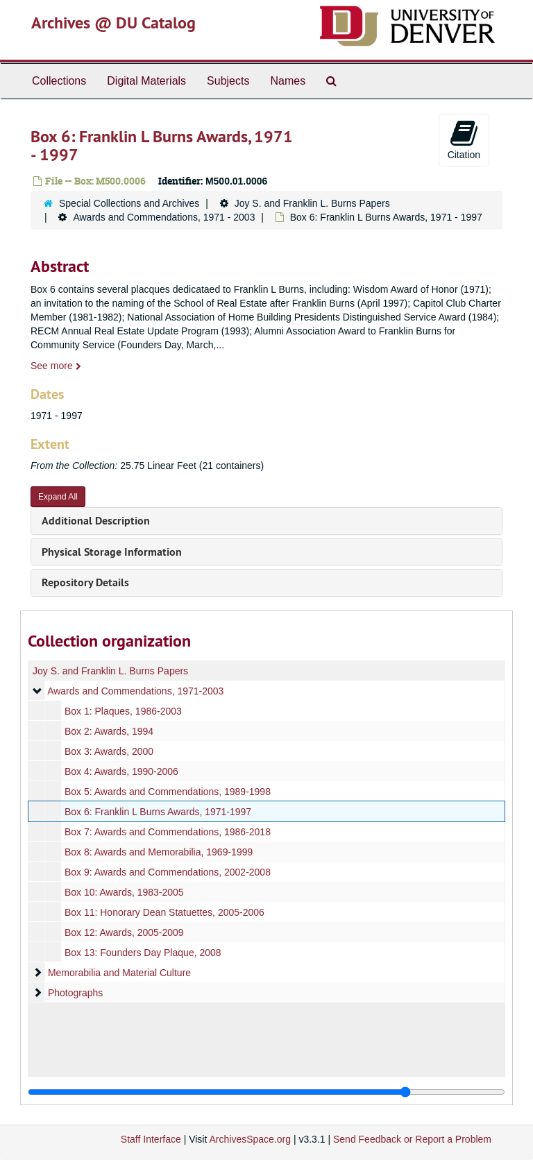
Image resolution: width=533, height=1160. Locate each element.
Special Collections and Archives (129, 203)
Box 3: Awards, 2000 (109, 751)
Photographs (75, 992)
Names (287, 81)
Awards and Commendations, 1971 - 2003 (164, 217)
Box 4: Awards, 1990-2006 (121, 771)
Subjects (228, 81)
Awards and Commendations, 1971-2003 (135, 691)
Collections (59, 81)
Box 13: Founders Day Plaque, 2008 (143, 952)
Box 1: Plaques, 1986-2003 (123, 711)
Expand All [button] (58, 497)
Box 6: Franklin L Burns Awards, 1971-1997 (158, 811)
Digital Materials (146, 81)
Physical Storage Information (112, 552)
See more (56, 365)
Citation (464, 139)
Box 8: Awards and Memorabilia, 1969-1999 (159, 852)
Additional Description (96, 520)
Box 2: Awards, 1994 (109, 731)
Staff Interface (151, 1139)
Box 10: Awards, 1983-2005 (124, 892)
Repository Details (85, 582)
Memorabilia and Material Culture (119, 972)
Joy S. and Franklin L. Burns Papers (312, 203)
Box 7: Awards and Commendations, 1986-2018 (168, 831)
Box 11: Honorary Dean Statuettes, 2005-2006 (164, 912)
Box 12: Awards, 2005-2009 (124, 932)
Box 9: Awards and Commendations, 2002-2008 (168, 872)
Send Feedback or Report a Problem (412, 1139)
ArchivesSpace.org (250, 1139)
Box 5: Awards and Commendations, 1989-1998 (168, 791)
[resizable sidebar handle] (266, 1092)
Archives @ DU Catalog (113, 22)
